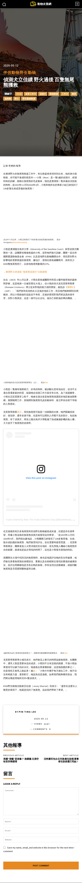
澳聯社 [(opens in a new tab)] (70, 287)
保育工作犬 (30, 93)
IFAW (19, 93)
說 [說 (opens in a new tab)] (34, 620)
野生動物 (28, 72)
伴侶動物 (11, 72)
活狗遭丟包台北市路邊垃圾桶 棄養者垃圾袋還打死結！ (61, 710)
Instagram (35, 875)
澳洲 (74, 93)
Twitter (51, 875)
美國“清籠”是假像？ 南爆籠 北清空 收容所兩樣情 (21, 710)
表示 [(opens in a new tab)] (19, 386)
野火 (17, 98)
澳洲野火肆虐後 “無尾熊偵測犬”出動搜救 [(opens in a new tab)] (26, 271)
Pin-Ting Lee (27, 661)
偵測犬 (43, 93)
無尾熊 (8, 98)
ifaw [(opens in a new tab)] (46, 357)
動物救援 (54, 93)
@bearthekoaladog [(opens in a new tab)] (19, 242)
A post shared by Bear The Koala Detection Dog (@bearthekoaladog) (41, 494)
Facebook (17, 875)
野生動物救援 (28, 98)
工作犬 (65, 93)
